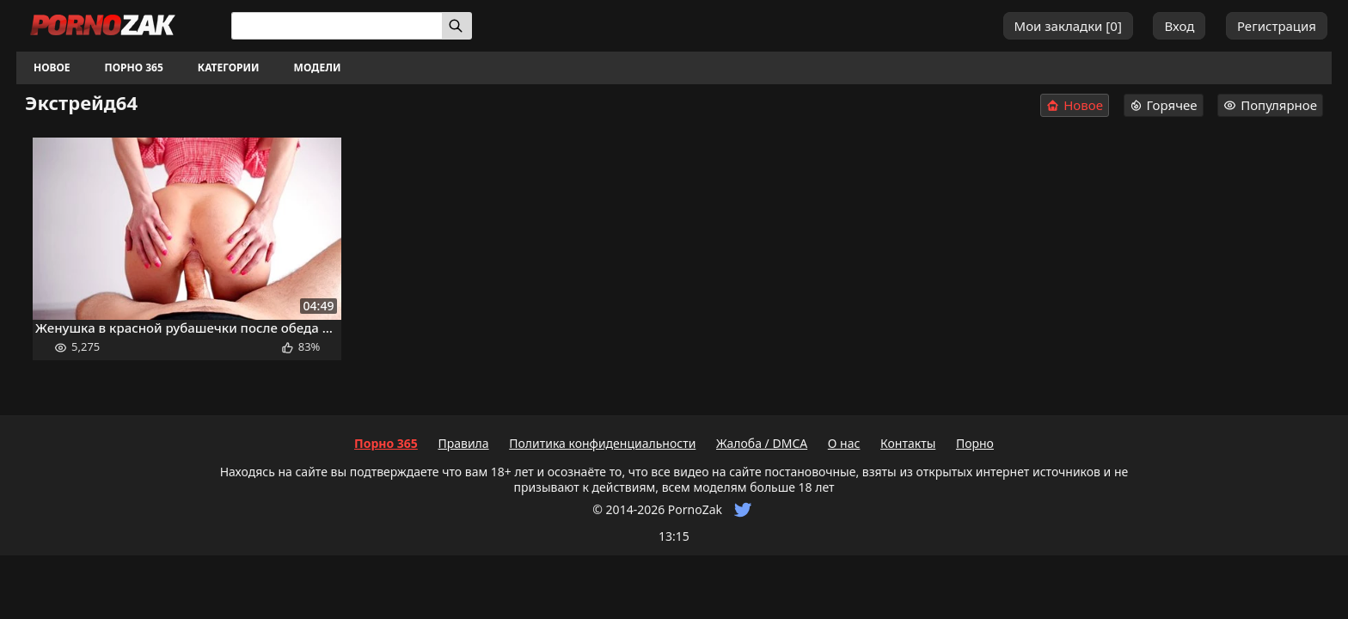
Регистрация (1276, 25)
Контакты (907, 443)
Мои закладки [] (1068, 25)
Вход (1179, 25)
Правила (463, 443)
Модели (317, 67)
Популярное (1270, 104)
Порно (975, 443)
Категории (229, 67)
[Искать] (457, 26)
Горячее (1164, 104)
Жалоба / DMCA (761, 443)
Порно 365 (134, 67)
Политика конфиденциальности (602, 443)
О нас (844, 443)
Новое (52, 67)
